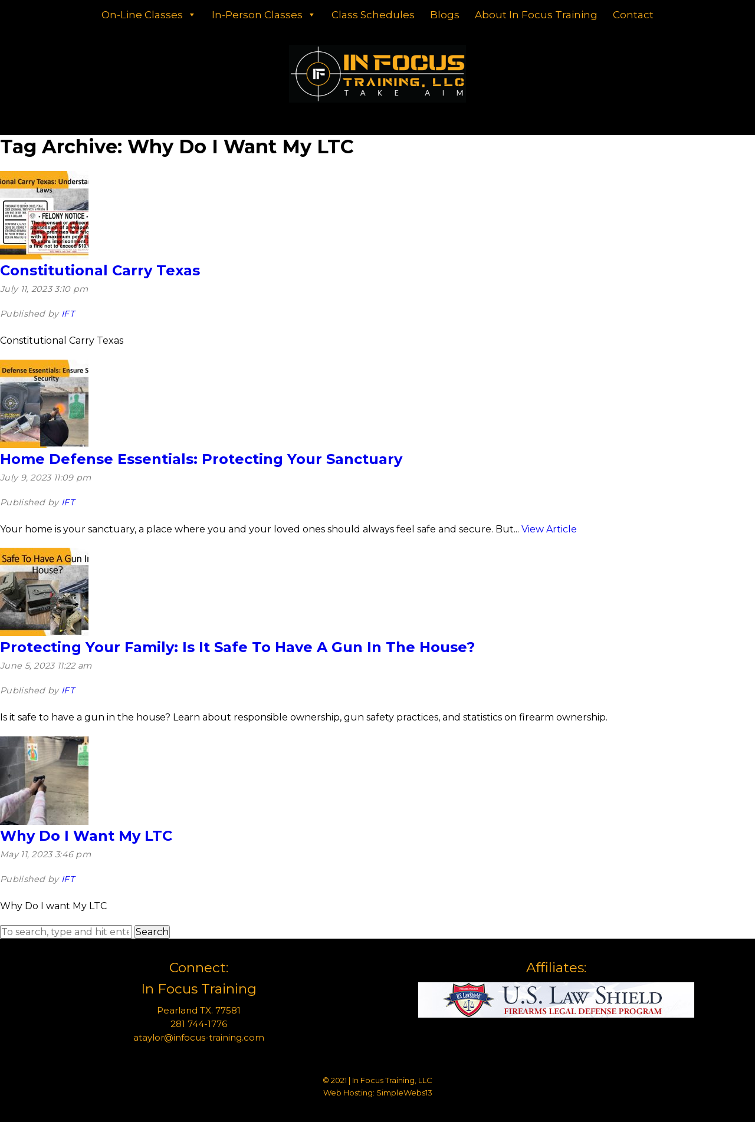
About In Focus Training (536, 15)
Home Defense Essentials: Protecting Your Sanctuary (201, 459)
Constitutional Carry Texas (100, 270)
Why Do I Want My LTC (86, 835)
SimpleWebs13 (404, 1092)
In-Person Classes (264, 15)
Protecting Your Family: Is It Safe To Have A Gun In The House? (237, 647)
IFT (67, 313)
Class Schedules (373, 15)
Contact (633, 15)
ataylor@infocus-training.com (198, 1037)
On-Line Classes (148, 15)
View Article (549, 529)
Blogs (444, 15)
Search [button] (152, 931)
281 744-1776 (198, 1023)
